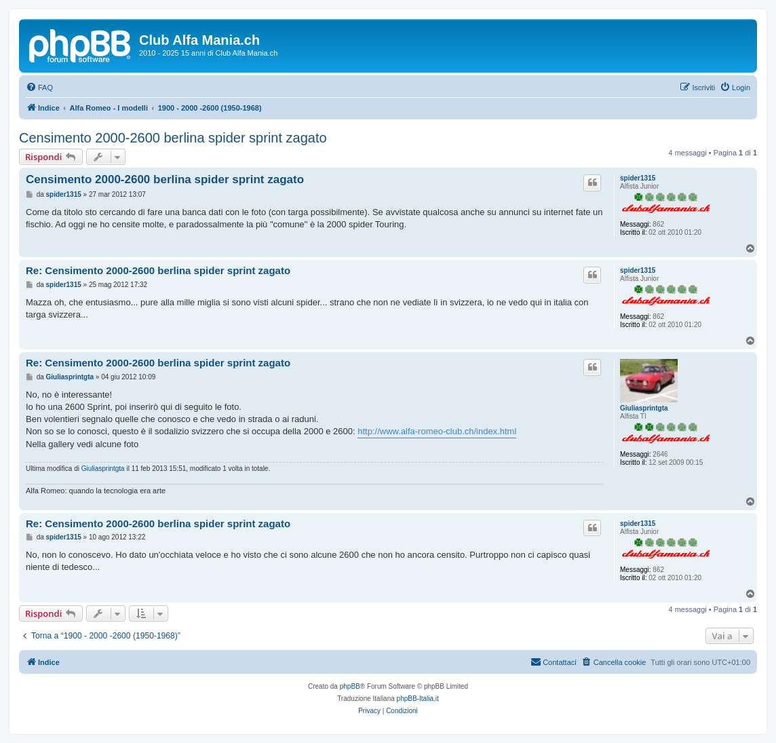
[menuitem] (39, 87)
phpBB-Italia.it (418, 698)
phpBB (350, 686)
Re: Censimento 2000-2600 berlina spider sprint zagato (158, 270)
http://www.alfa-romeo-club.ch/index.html (436, 431)
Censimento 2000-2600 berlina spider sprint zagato (173, 137)
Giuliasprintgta (644, 408)
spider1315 (637, 178)
